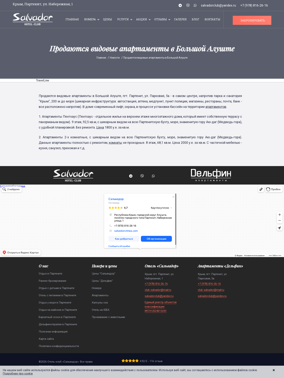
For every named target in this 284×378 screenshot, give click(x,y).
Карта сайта (46, 338)
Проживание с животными (108, 317)
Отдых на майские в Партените (58, 309)
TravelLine (42, 80)
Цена (100, 127)
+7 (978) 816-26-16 (254, 5)
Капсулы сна (100, 302)
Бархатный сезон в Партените (57, 317)
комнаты (115, 142)
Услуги (123, 19)
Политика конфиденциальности (59, 346)
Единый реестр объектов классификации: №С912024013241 (161, 307)
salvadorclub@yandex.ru (218, 5)
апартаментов (215, 107)
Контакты (212, 19)
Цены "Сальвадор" (103, 273)
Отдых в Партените (50, 273)
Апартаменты (100, 295)
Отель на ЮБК (100, 309)
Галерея (180, 19)
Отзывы (160, 19)
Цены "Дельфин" (102, 280)
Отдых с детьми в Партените (56, 288)
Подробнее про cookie (18, 373)
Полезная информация (53, 331)
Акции (141, 19)
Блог (195, 19)
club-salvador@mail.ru (158, 290)
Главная (72, 19)
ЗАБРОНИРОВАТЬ (253, 20)
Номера (90, 19)
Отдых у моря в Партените (55, 302)
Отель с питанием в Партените (57, 295)
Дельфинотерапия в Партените (58, 324)
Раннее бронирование (52, 280)
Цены (107, 19)
